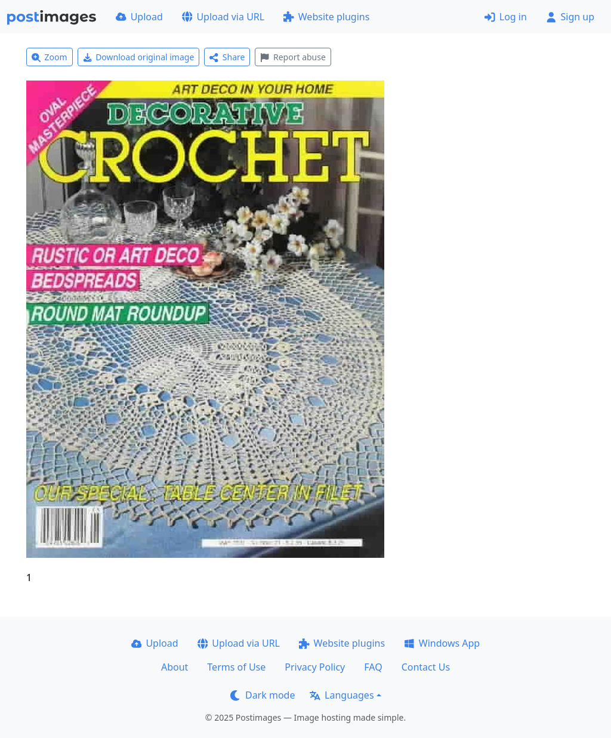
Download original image (139, 57)
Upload (139, 16)
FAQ (373, 667)
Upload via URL (223, 16)
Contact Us (426, 667)
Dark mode (262, 695)
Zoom (49, 57)
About (174, 667)
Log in (506, 16)
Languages (342, 695)
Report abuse (292, 57)
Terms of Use (236, 667)
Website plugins (326, 16)
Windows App (442, 643)
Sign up (570, 16)
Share (227, 57)
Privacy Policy (315, 667)
